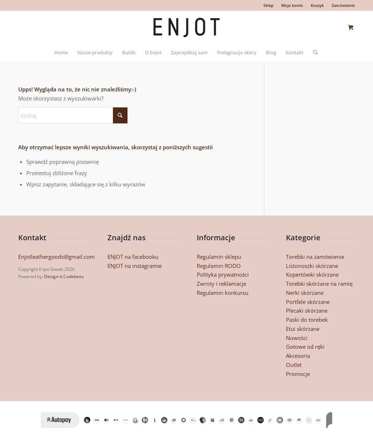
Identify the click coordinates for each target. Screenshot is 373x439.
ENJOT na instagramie (134, 265)
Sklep (268, 5)
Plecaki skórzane (306, 310)
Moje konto (292, 5)
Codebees (73, 276)
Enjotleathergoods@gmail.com (56, 256)
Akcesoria (298, 355)
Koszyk (317, 5)
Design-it (53, 276)
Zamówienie (343, 5)
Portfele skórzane (308, 301)
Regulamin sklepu (219, 256)
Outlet (294, 364)
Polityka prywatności (223, 274)
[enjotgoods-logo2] (186, 27)
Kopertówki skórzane (312, 274)
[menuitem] (269, 5)
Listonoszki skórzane (312, 265)
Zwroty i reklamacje (221, 283)
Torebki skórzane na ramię (319, 283)
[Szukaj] (313, 52)
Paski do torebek (307, 319)
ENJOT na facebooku (132, 256)
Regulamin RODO (219, 265)
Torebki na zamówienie (315, 256)
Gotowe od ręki (305, 346)
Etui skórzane (302, 328)
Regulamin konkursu (222, 292)
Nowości (296, 337)
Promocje (298, 373)
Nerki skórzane (304, 292)
